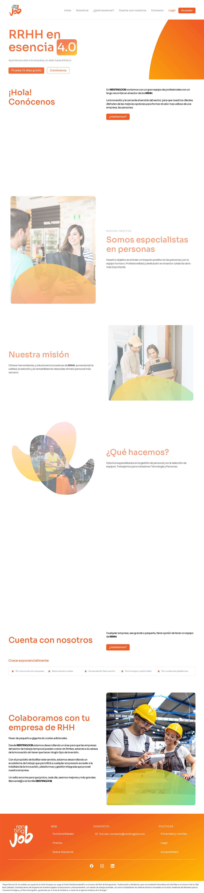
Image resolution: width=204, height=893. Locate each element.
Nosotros (82, 10)
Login (172, 10)
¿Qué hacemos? (103, 10)
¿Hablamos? (118, 116)
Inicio (67, 10)
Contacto (157, 10)
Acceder (187, 10)
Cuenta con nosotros (132, 10)
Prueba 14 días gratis (26, 70)
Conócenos (58, 70)
